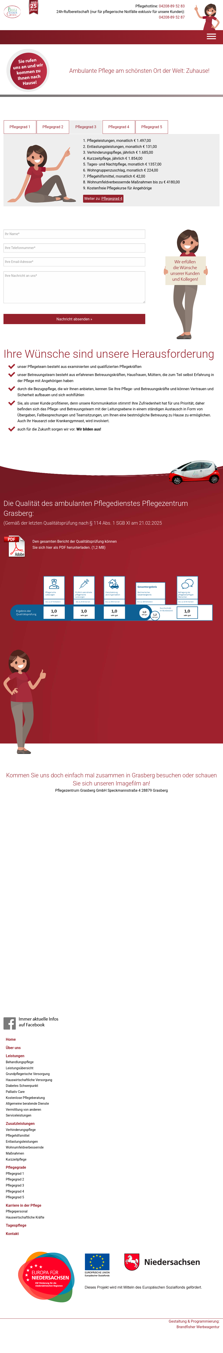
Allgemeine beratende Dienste (27, 1103)
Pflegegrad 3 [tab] (85, 127)
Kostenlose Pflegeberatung (25, 1098)
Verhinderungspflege (21, 1130)
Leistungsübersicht (19, 1068)
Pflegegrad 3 (15, 1185)
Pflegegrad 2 (15, 1179)
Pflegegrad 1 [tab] (20, 127)
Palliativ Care (15, 1092)
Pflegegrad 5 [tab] (151, 127)
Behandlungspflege (20, 1062)
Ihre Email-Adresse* (19, 262)
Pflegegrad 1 (15, 1173)
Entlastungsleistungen (22, 1141)
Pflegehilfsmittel (17, 1135)
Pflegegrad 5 (15, 1197)
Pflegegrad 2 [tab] (52, 127)
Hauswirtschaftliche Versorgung (29, 1080)
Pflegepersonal (16, 1211)
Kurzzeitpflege (16, 1159)
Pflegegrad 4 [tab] (118, 127)
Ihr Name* (12, 234)
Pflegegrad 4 (111, 198)
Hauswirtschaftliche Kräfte (25, 1217)
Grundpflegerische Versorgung (28, 1074)
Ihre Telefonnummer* (20, 248)
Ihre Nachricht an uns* (21, 276)
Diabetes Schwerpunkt (22, 1086)
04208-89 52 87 (172, 17)
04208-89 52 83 (172, 6)
